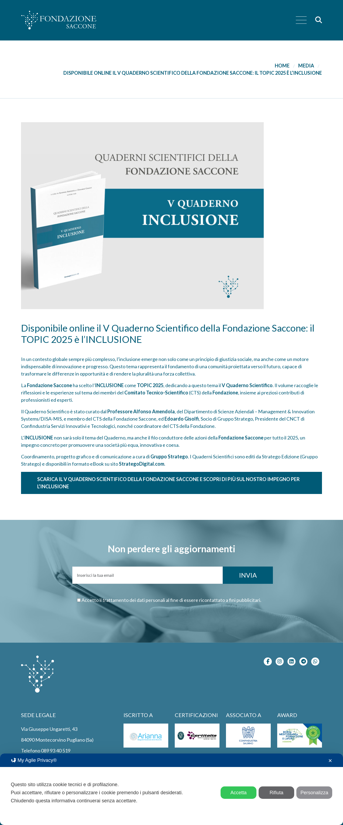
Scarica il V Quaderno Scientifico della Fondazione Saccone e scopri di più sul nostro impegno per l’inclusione (168, 482)
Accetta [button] (239, 792)
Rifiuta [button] (276, 792)
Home (282, 66)
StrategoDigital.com (141, 464)
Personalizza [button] (314, 792)
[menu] (301, 20)
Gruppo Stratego (169, 456)
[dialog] (171, 789)
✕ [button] (330, 760)
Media (306, 66)
